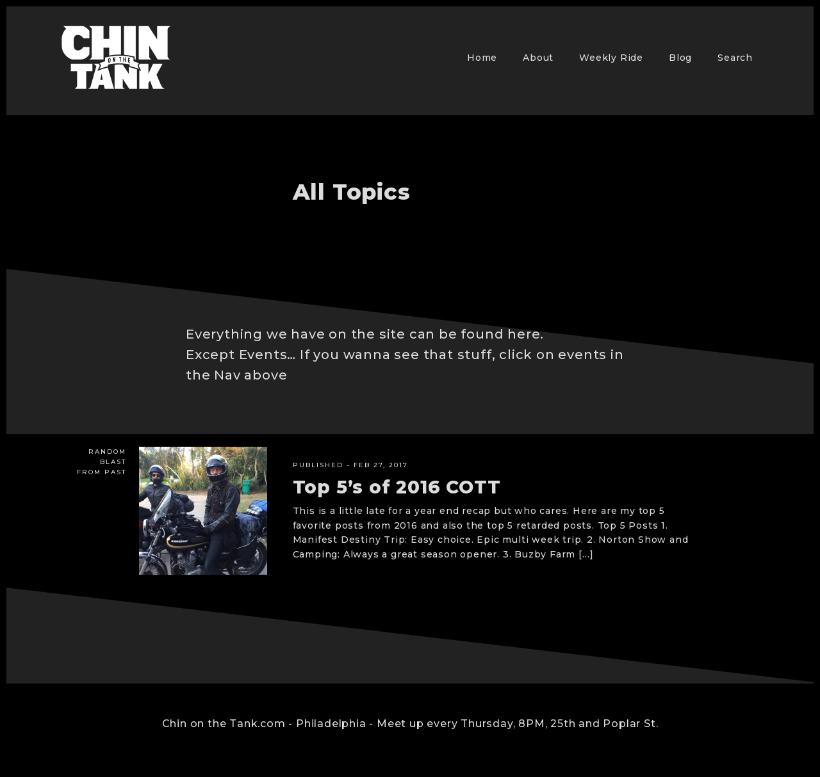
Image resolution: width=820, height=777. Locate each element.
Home (482, 57)
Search (735, 57)
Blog (680, 57)
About (538, 57)
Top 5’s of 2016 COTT (397, 487)
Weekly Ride (611, 57)
